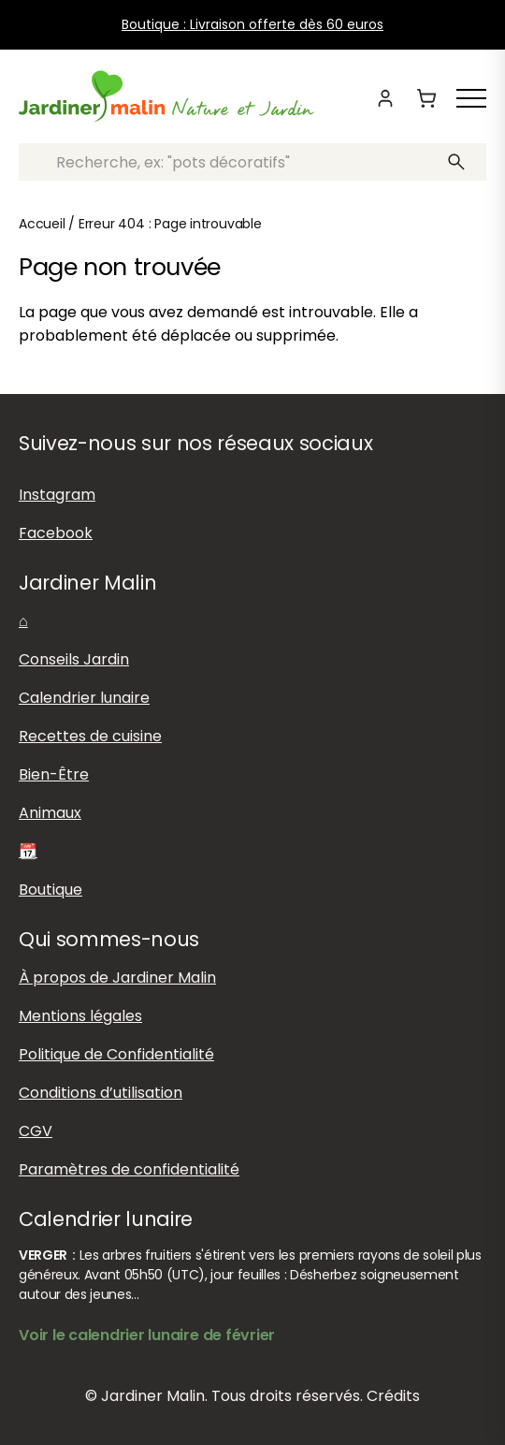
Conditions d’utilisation (100, 1092)
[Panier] (426, 98)
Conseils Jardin (74, 659)
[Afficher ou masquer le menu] (471, 98)
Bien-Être (54, 774)
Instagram (57, 494)
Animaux (50, 813)
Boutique (50, 889)
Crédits (393, 1396)
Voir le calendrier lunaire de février (147, 1335)
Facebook (56, 533)
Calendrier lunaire (84, 697)
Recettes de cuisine (90, 736)
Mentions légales (80, 1016)
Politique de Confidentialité (116, 1054)
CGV (35, 1131)
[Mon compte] (385, 98)
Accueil (42, 223)
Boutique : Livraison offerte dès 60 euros (252, 24)
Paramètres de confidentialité (129, 1169)
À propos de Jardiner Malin (117, 977)
